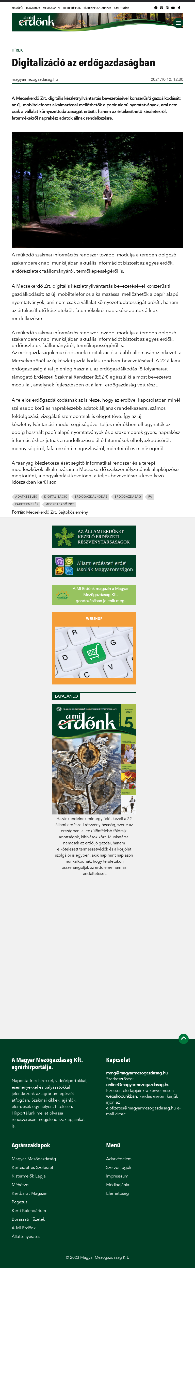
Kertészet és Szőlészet (32, 1167)
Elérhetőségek (72, 8)
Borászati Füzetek (28, 1219)
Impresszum (117, 1176)
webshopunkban (121, 1096)
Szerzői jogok (118, 1167)
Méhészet (21, 1185)
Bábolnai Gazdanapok (97, 8)
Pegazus (19, 1202)
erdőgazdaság (128, 497)
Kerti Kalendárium (29, 1211)
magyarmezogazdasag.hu (35, 79)
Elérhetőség (117, 1193)
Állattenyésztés (26, 1236)
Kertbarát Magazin (29, 1193)
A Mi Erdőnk (121, 8)
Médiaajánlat (51, 8)
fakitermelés (26, 504)
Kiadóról (17, 8)
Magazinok (33, 8)
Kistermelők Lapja (29, 1176)
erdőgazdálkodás (91, 497)
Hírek (17, 50)
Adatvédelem (119, 1159)
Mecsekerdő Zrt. (60, 504)
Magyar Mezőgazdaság (34, 1159)
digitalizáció (56, 497)
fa (150, 497)
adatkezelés (26, 497)
